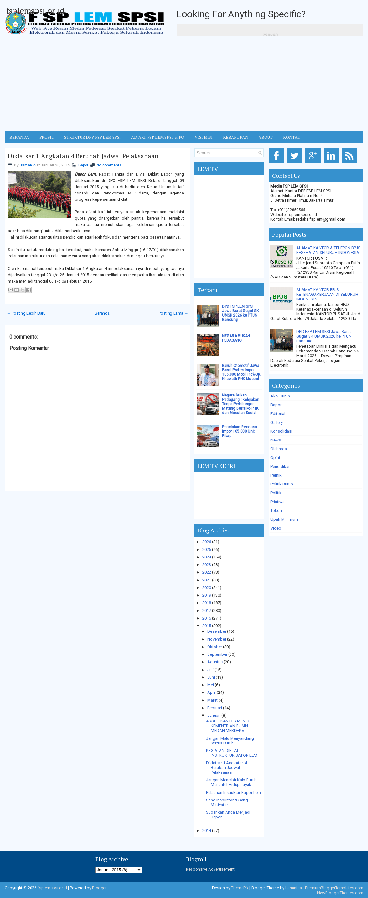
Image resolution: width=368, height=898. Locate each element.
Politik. (276, 493)
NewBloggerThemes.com (340, 892)
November (216, 639)
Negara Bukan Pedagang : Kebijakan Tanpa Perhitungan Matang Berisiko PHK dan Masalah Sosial (240, 404)
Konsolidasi (281, 431)
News (275, 440)
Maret (212, 700)
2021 (206, 580)
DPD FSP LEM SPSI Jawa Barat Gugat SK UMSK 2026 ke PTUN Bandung (240, 313)
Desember (216, 631)
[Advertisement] (184, 84)
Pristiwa (277, 501)
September (217, 654)
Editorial (277, 413)
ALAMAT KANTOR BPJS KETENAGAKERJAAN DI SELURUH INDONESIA (327, 294)
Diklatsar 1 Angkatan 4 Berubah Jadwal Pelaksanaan (83, 156)
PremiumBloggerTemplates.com (334, 887)
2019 (206, 595)
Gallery (276, 422)
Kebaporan (235, 137)
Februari (214, 707)
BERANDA (19, 137)
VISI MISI (204, 137)
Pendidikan (280, 466)
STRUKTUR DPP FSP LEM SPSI (92, 137)
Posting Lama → (173, 313)
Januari (213, 715)
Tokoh (276, 510)
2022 (206, 572)
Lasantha (293, 887)
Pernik (276, 475)
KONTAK (291, 137)
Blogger (99, 887)
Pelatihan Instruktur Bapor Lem (233, 792)
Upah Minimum (284, 519)
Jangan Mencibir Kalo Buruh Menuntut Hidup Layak (231, 782)
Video (275, 528)
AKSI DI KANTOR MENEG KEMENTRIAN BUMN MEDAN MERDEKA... (228, 726)
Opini (275, 457)
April (211, 692)
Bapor (83, 165)
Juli (210, 669)
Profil (46, 137)
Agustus (215, 661)
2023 (206, 564)
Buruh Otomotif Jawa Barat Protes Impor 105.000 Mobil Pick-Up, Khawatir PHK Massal (241, 372)
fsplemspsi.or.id (35, 10)
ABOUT (266, 137)
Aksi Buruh (280, 396)
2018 (206, 602)
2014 (206, 830)
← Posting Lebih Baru (26, 313)
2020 (206, 587)
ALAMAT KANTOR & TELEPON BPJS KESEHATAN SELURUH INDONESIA (328, 250)
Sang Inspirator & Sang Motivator (227, 802)
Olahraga (278, 448)
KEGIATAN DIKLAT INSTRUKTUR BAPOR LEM (231, 753)
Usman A (28, 165)
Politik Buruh (281, 484)
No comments (109, 165)
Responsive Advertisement (210, 869)
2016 (206, 618)
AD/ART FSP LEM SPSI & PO (157, 137)
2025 (206, 549)
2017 (206, 610)
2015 (206, 625)
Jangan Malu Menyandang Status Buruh (230, 740)
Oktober (214, 646)
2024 (206, 557)
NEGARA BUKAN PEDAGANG (236, 338)
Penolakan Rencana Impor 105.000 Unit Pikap (239, 431)
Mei (210, 684)
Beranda (102, 313)
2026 (206, 541)
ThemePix (239, 887)
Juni (211, 677)
